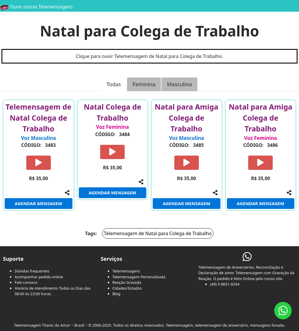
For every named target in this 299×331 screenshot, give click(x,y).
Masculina (179, 84)
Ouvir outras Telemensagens (36, 6)
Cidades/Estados (127, 288)
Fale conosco (26, 282)
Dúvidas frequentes (32, 271)
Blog (116, 293)
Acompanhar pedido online (39, 276)
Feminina (144, 84)
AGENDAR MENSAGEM (38, 203)
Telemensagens (126, 271)
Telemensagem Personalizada (139, 276)
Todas (114, 84)
